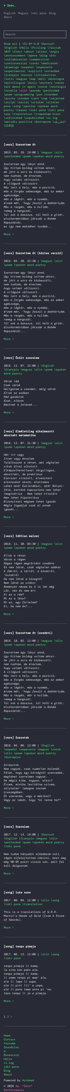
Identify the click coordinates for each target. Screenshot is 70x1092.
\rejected (56, 98)
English (9, 13)
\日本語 (9, 126)
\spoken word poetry (48, 156)
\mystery (46, 83)
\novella (11, 90)
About (8, 17)
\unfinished (14, 118)
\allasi (42, 51)
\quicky (10, 98)
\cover (35, 63)
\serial (24, 102)
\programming (25, 94)
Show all (10, 44)
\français (12, 75)
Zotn (10, 5)
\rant (36, 98)
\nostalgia (57, 87)
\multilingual (15, 83)
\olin (58, 152)
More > (9, 234)
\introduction (45, 75)
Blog (52, 13)
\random (24, 98)
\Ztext (18, 51)
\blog (44, 55)
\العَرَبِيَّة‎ (59, 122)
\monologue (55, 79)
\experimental (15, 71)
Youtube (9, 1043)
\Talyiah (54, 48)
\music (33, 83)
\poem (9, 94)
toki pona (38, 13)
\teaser (22, 110)
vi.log (9, 1063)
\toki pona (38, 110)
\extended (51, 71)
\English (11, 48)
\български (43, 122)
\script (10, 102)
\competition (39, 59)
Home (7, 1035)
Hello (8, 1059)
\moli (42, 79)
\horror (27, 75)
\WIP (8, 51)
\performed (50, 90)
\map (33, 79)
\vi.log (51, 118)
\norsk (43, 87)
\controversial (16, 63)
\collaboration (16, 59)
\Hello (25, 48)
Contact (9, 1039)
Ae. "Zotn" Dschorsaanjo (18, 1088)
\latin (9, 79)
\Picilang (39, 48)
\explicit (35, 71)
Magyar (23, 13)
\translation (23, 114)
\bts (52, 55)
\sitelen (38, 102)
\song (17, 106)
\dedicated (49, 63)
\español (28, 67)
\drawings (12, 67)
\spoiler (29, 106)
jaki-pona (11, 1067)
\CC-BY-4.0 (31, 44)
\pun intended (46, 94)
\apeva (33, 55)
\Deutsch (47, 44)
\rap (45, 98)
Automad (28, 1080)
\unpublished (35, 118)
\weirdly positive (19, 122)
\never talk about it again (34, 85)
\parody (35, 90)
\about (30, 51)
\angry (54, 51)
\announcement (15, 55)
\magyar (22, 79)
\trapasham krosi (47, 114)
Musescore (11, 1055)
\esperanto (44, 67)
